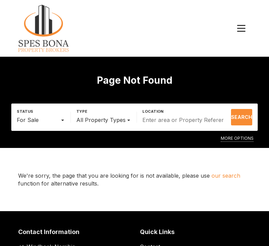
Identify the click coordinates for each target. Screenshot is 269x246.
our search (226, 175)
